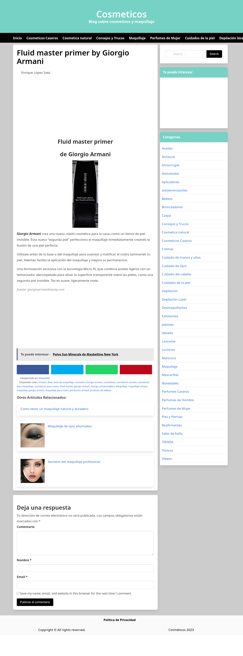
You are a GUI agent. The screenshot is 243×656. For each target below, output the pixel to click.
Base (50, 382)
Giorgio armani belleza (103, 386)
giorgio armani (82, 386)
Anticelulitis (170, 173)
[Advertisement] (73, 105)
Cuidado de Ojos (174, 266)
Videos (167, 458)
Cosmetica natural (77, 38)
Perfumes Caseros (175, 391)
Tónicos (167, 450)
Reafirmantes (172, 425)
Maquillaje (137, 38)
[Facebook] (33, 369)
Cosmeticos (121, 14)
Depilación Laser (174, 299)
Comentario (25, 527)
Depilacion (170, 291)
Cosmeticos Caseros (42, 38)
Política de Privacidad (120, 620)
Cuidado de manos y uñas (181, 257)
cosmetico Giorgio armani (88, 382)
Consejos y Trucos (110, 38)
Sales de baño (172, 433)
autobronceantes (174, 190)
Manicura (169, 358)
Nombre (24, 560)
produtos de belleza (100, 390)
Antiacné (168, 157)
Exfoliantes (170, 316)
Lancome (169, 341)
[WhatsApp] (101, 369)
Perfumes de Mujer (165, 38)
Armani (42, 382)
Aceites (167, 148)
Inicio (17, 38)
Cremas (167, 249)
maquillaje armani (137, 386)
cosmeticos (109, 382)
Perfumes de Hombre (178, 400)
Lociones (168, 349)
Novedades (170, 383)
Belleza (167, 199)
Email (22, 577)
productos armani (79, 390)
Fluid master (66, 386)
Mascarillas (170, 375)
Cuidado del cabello (176, 274)
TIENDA (167, 442)
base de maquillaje (64, 382)
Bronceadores (172, 207)
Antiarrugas (171, 165)
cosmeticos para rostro (46, 386)
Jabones (168, 324)
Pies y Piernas (172, 417)
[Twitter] (67, 369)
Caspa (166, 215)
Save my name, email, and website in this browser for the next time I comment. (74, 593)
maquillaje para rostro (57, 390)
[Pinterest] (136, 369)
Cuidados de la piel (200, 38)
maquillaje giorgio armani (30, 390)
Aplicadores (170, 182)
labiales (167, 333)
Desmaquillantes (174, 307)
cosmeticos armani (127, 382)
